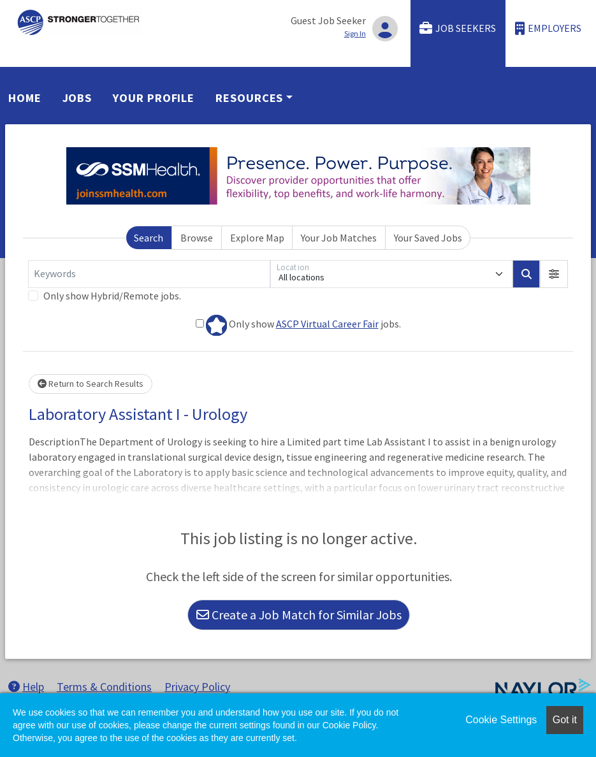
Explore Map (257, 237)
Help (26, 686)
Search (148, 237)
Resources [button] (249, 97)
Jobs (77, 97)
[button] (554, 274)
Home (24, 97)
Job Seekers (457, 28)
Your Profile (153, 97)
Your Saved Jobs (428, 237)
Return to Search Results (90, 383)
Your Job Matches (339, 237)
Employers (548, 28)
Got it (565, 719)
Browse (196, 237)
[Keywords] (149, 274)
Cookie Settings (501, 719)
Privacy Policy (197, 686)
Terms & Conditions (104, 686)
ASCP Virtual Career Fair (327, 323)
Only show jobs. (298, 325)
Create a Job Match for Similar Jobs (299, 615)
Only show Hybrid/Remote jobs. (112, 295)
